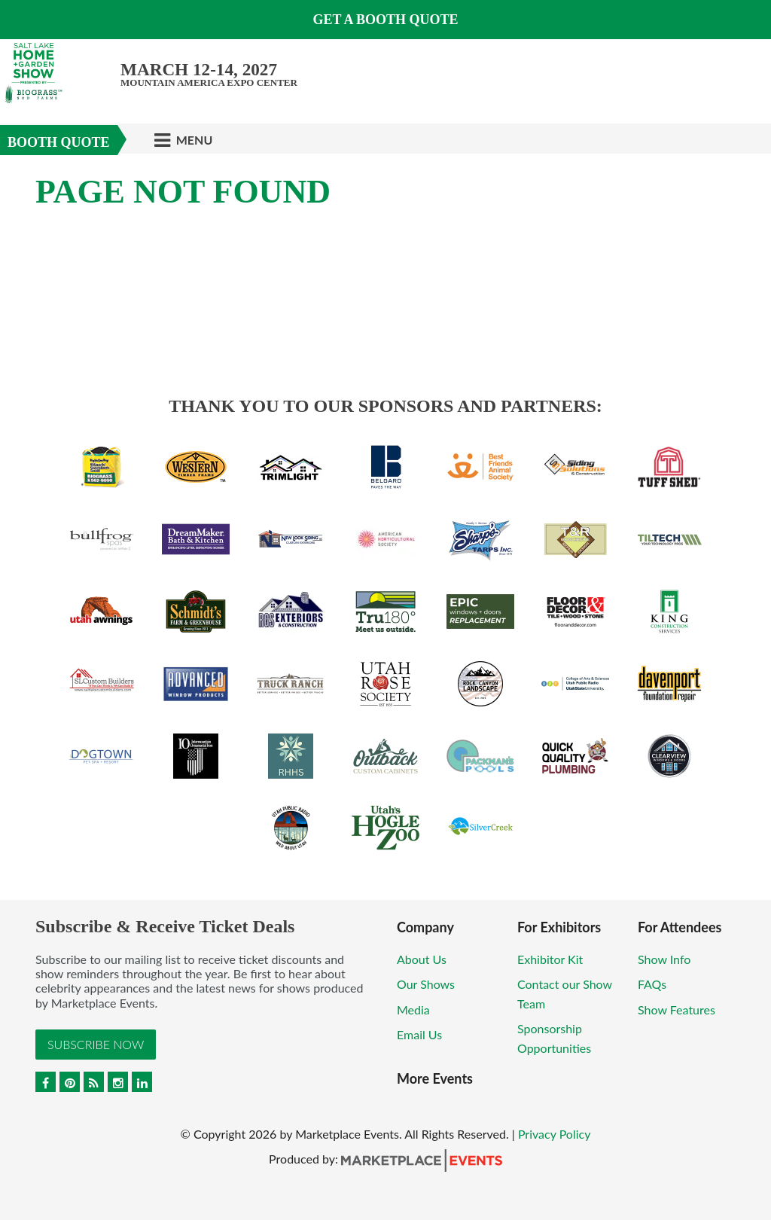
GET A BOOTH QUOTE (385, 19)
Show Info (664, 959)
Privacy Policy (554, 1134)
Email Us (419, 1034)
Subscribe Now (95, 1044)
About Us (421, 959)
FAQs (652, 984)
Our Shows (426, 984)
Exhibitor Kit (550, 959)
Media (413, 1009)
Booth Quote (59, 142)
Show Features (676, 1009)
